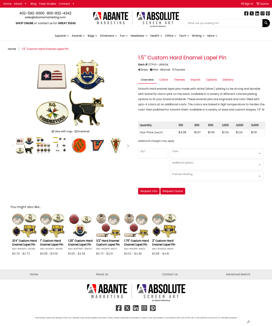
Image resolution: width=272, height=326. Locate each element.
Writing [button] (197, 36)
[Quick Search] (223, 23)
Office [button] (169, 36)
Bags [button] (91, 36)
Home (7, 4)
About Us (102, 274)
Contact (64, 4)
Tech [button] (182, 36)
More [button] (210, 36)
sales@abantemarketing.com (45, 17)
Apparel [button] (60, 36)
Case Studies (47, 4)
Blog (33, 4)
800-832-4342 (59, 13)
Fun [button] (122, 36)
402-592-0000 (31, 13)
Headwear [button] (137, 36)
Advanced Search (238, 274)
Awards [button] (77, 36)
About (18, 4)
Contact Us (170, 274)
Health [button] (154, 36)
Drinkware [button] (107, 36)
